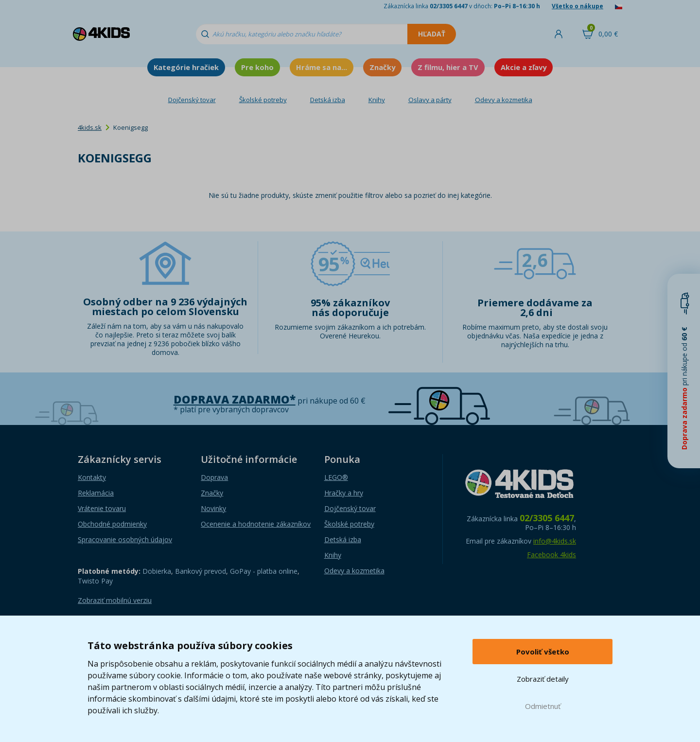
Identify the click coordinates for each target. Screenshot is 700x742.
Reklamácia (96, 492)
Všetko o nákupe (577, 6)
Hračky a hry (343, 492)
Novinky (213, 508)
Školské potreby (263, 99)
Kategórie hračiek (186, 67)
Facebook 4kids (551, 554)
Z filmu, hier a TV (448, 67)
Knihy (376, 99)
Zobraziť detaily (543, 679)
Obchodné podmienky (112, 524)
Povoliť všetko (542, 651)
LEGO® (336, 477)
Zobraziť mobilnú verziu (115, 600)
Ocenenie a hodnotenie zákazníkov (256, 524)
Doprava (214, 477)
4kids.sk (90, 127)
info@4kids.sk (554, 541)
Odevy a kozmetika (503, 99)
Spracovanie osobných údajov (125, 539)
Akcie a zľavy (523, 67)
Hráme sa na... (321, 67)
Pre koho (257, 67)
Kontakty (92, 477)
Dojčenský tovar (192, 99)
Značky (382, 67)
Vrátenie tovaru (102, 508)
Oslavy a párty (430, 99)
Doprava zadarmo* (235, 399)
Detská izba (327, 99)
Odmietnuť (542, 706)
